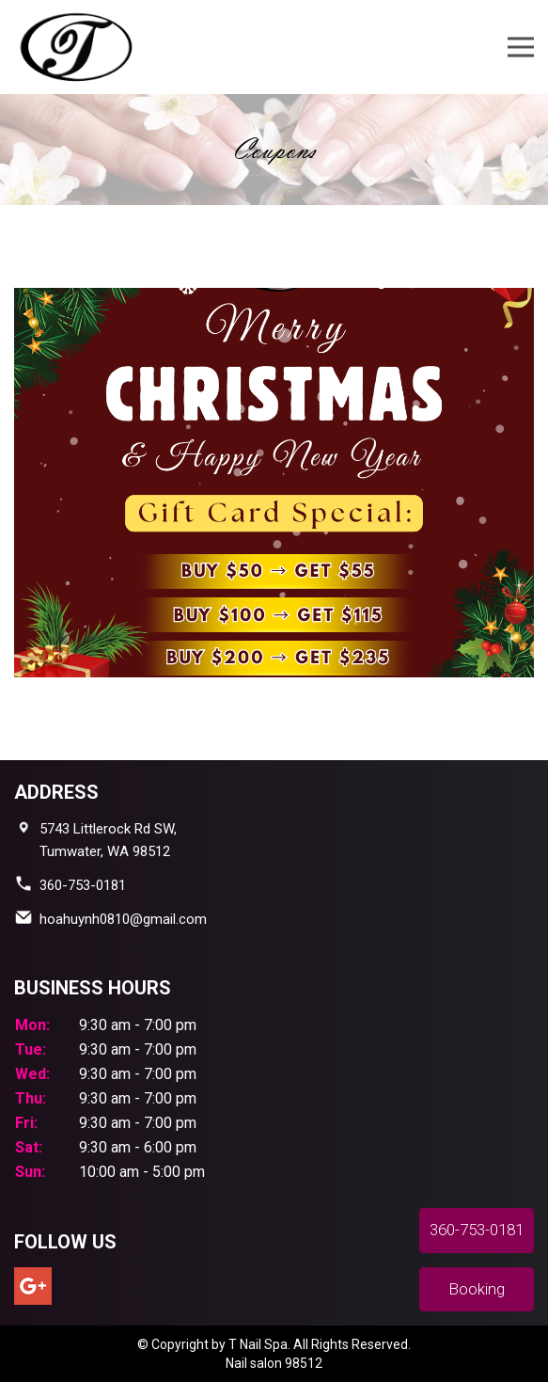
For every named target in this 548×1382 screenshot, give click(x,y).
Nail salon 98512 (274, 1363)
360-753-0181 (82, 885)
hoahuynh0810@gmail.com (123, 919)
